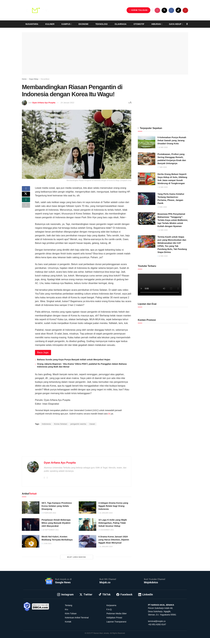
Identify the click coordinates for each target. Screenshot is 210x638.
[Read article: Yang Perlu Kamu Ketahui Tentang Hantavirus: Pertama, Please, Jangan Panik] (146, 198)
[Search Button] (187, 24)
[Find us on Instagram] (157, 10)
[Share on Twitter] (26, 196)
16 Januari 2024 (105, 513)
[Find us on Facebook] (171, 10)
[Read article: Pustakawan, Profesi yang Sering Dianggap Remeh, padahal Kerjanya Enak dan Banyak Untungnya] (146, 159)
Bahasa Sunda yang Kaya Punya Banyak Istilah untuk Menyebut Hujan (73, 359)
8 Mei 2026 (162, 207)
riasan (92, 424)
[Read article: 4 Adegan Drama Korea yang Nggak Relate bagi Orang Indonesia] (87, 507)
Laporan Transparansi (116, 621)
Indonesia (46, 424)
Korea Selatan (60, 424)
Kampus (66, 24)
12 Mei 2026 (163, 230)
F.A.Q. (109, 609)
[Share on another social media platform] (26, 210)
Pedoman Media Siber (116, 613)
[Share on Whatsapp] (26, 203)
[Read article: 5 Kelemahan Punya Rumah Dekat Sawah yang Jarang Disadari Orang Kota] (146, 142)
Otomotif (139, 24)
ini (109, 413)
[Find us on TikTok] (178, 10)
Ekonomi (83, 24)
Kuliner (49, 24)
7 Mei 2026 (162, 167)
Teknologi (101, 24)
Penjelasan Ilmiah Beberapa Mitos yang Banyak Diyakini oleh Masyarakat (56, 523)
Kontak (68, 621)
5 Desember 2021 (106, 530)
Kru (66, 609)
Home (24, 79)
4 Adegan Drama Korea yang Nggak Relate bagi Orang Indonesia (113, 506)
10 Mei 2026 (163, 147)
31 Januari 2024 (105, 546)
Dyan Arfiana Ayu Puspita (43, 103)
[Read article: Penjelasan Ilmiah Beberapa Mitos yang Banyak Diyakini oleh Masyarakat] (30, 524)
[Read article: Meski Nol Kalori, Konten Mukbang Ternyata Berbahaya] (30, 541)
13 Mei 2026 (163, 256)
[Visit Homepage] (36, 10)
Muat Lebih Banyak (76, 557)
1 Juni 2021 (46, 543)
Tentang (68, 605)
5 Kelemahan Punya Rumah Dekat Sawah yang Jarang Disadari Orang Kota (172, 140)
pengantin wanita (78, 424)
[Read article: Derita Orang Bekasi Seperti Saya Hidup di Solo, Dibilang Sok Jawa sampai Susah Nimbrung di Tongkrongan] (146, 179)
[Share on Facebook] (26, 189)
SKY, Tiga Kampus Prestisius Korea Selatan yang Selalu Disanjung (57, 506)
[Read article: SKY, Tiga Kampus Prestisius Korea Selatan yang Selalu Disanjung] (30, 507)
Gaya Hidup (175, 24)
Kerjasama (111, 605)
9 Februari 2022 (49, 513)
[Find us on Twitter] (164, 10)
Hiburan (156, 24)
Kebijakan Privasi (114, 617)
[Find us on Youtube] (185, 10)
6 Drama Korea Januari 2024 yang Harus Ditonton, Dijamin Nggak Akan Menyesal (113, 539)
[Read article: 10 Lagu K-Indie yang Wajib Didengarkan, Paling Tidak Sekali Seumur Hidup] (87, 524)
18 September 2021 (50, 530)
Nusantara (31, 24)
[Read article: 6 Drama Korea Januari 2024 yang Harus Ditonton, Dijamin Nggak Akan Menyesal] (87, 541)
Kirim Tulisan (138, 10)
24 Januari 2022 (67, 103)
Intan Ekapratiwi (70, 418)
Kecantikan (45, 79)
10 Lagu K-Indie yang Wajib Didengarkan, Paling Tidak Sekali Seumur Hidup (112, 523)
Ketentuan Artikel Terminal (77, 617)
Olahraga (120, 24)
